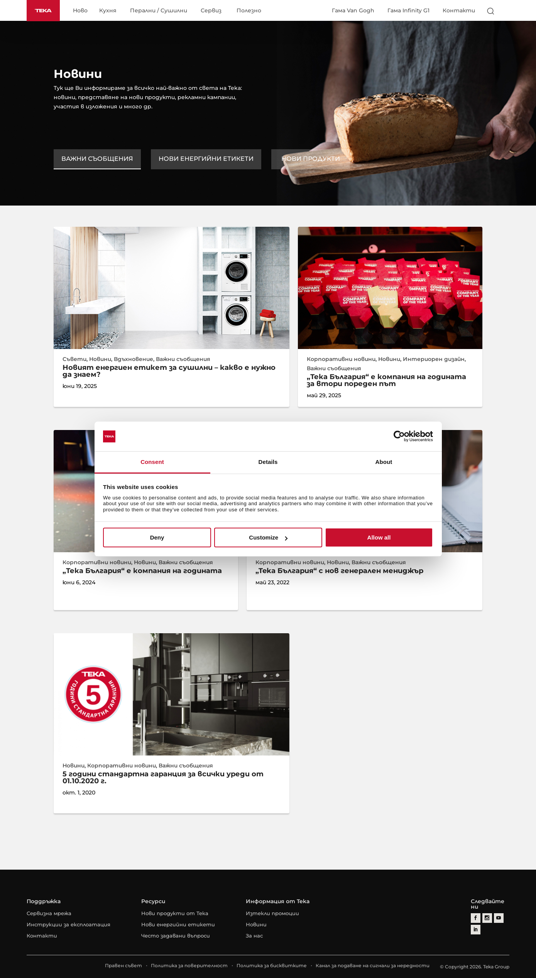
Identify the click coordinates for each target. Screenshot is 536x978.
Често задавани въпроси (175, 935)
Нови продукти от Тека (174, 913)
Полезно (249, 11)
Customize (268, 537)
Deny (157, 537)
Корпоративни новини (341, 359)
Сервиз (211, 11)
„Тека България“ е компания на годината (142, 571)
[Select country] (505, 10)
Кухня (108, 11)
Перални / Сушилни (158, 11)
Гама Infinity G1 (408, 10)
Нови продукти (310, 158)
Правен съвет (123, 965)
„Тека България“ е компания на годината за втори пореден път (386, 380)
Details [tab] (268, 462)
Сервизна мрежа (49, 913)
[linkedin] (475, 929)
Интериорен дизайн (434, 359)
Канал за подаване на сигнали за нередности (372, 965)
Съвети (74, 359)
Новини (100, 359)
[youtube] (499, 918)
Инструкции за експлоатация (68, 924)
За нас (254, 935)
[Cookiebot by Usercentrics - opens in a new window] (399, 436)
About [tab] (383, 462)
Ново (80, 11)
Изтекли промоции (272, 913)
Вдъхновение (133, 359)
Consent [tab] (152, 462)
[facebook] (475, 918)
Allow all (379, 537)
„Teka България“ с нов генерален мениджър (339, 571)
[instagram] (487, 918)
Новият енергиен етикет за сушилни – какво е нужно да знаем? (169, 371)
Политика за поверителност (189, 965)
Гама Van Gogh (353, 10)
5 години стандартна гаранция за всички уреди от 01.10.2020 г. (163, 777)
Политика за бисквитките (272, 965)
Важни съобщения (97, 158)
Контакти (459, 10)
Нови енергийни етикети (206, 158)
